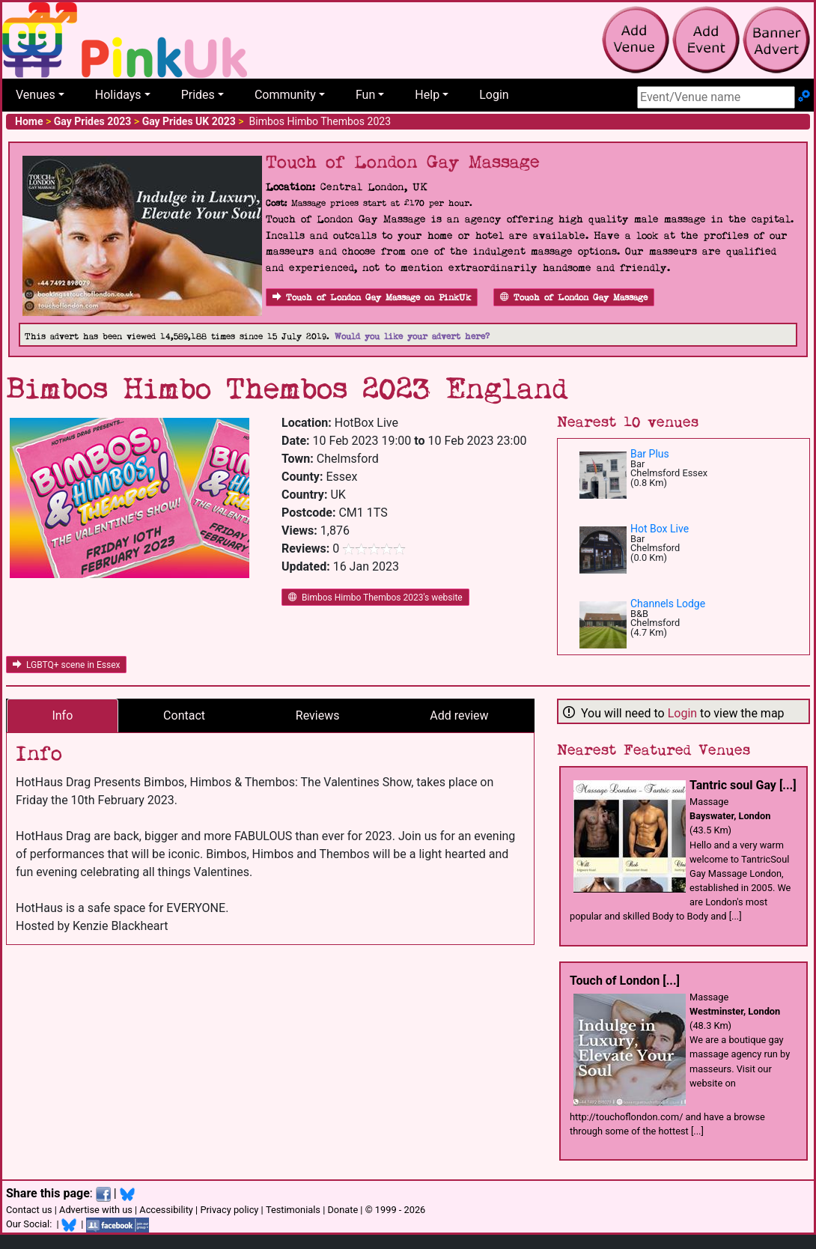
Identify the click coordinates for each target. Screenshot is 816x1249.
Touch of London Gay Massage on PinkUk (371, 297)
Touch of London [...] (625, 980)
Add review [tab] (459, 715)
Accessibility (166, 1209)
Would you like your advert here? (412, 336)
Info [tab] (62, 715)
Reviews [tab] (318, 715)
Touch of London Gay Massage (574, 297)
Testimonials (293, 1209)
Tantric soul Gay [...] (743, 785)
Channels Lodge (667, 604)
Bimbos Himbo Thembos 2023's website (375, 597)
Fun (365, 95)
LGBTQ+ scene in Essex (66, 665)
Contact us (29, 1209)
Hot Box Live (659, 529)
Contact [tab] (184, 715)
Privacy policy (229, 1209)
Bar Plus (649, 454)
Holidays (118, 95)
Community (285, 95)
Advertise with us (96, 1209)
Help (427, 95)
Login (493, 95)
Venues (35, 95)
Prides (198, 95)
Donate (342, 1209)
